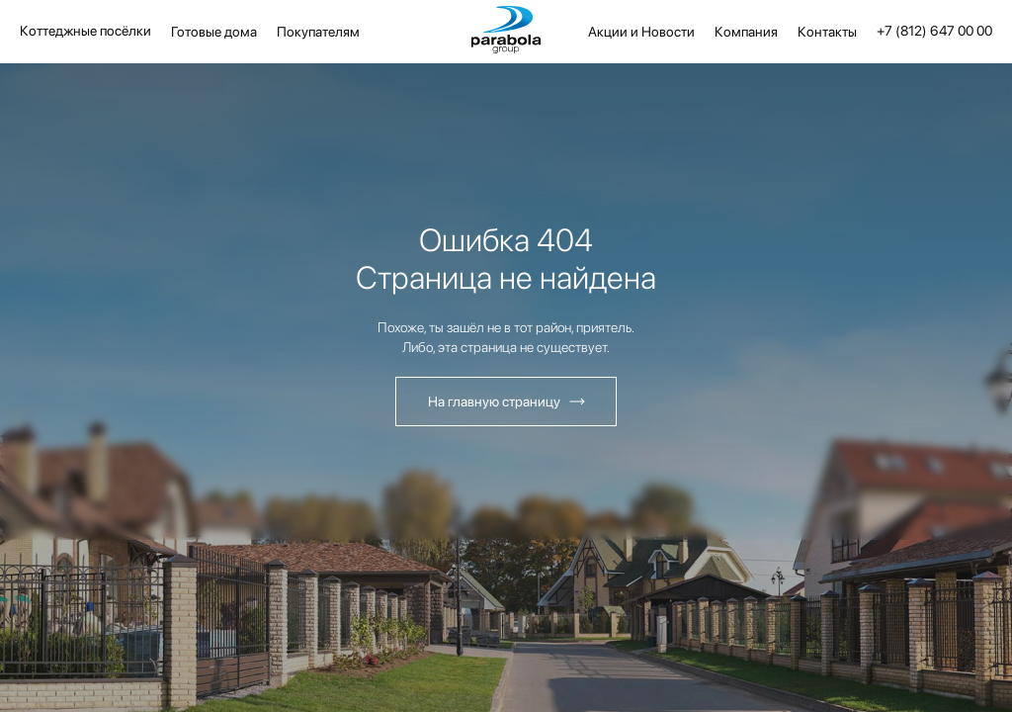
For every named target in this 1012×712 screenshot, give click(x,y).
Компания (746, 32)
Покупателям (318, 32)
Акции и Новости (641, 32)
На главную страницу (494, 401)
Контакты (827, 32)
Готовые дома (214, 32)
